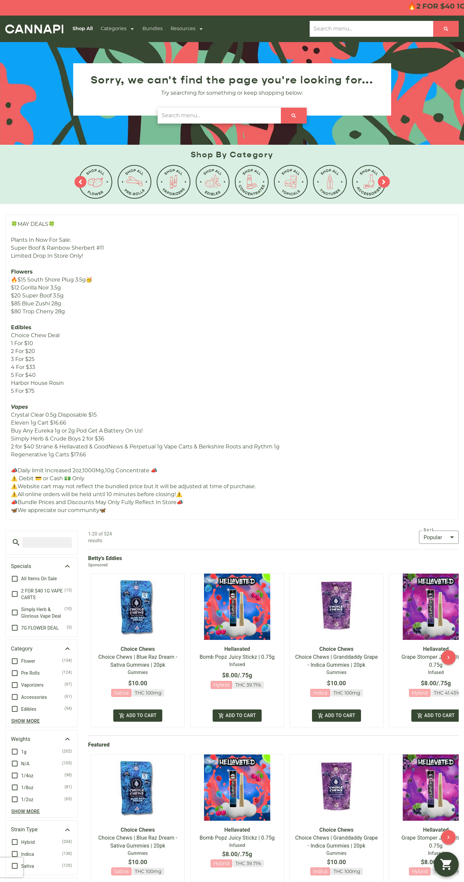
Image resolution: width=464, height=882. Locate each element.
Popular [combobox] (433, 537)
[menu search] (47, 542)
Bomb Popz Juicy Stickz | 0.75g (237, 651)
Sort (429, 530)
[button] (16, 542)
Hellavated (237, 643)
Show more (25, 721)
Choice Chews (138, 643)
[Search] (446, 29)
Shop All (83, 28)
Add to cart (137, 708)
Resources (187, 28)
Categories (117, 28)
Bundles (152, 28)
